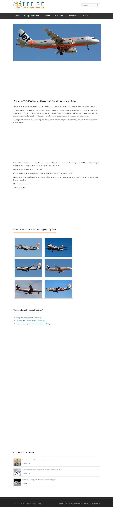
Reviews (85, 16)
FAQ (66, 503)
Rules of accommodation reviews (78, 503)
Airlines (47, 16)
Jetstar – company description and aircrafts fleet (32, 324)
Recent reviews (94, 503)
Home (17, 16)
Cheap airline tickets (32, 16)
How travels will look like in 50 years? (35, 460)
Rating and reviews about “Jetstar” (28, 318)
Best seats (59, 16)
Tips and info (72, 16)
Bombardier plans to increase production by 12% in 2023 (42, 470)
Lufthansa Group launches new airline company (39, 480)
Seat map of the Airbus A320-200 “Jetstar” (30, 321)
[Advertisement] (57, 79)
